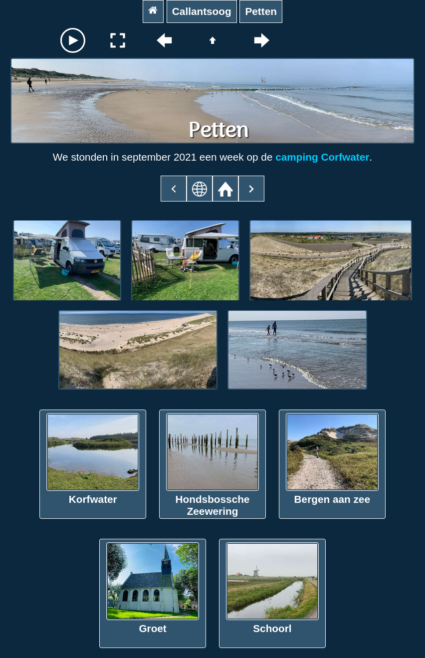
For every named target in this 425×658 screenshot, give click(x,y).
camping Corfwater (322, 157)
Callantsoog (201, 11)
